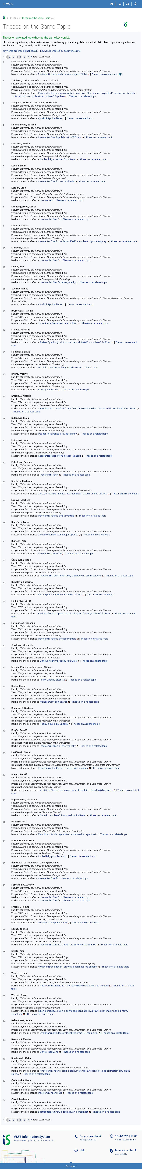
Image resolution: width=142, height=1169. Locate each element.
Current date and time (125, 1140)
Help (82, 1150)
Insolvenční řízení (49, 219)
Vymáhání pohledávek (50, 118)
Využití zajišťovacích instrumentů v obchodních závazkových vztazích (76, 790)
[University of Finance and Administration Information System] (8, 4)
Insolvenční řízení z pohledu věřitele (57, 638)
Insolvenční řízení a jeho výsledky (58, 282)
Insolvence (46, 200)
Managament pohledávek (54, 701)
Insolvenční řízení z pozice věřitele (56, 181)
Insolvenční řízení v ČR (50, 553)
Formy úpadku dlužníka (52, 679)
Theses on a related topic (105, 74)
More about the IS (125, 1150)
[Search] (120, 4)
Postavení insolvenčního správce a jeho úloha (62, 74)
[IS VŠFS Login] (135, 4)
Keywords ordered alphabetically (20, 50)
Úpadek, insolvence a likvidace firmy (57, 433)
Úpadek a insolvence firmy (52, 367)
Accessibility (121, 1154)
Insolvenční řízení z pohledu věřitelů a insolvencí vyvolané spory (72, 241)
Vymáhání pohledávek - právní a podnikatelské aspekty (67, 966)
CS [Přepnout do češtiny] (127, 4)
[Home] (112, 4)
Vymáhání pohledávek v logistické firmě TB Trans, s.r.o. (69, 1032)
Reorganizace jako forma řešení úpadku (59, 455)
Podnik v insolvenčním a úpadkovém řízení (62, 815)
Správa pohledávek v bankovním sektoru (60, 594)
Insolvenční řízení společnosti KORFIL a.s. (59, 137)
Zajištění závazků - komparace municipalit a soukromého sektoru (72, 493)
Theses (14, 17)
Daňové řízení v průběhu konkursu (58, 660)
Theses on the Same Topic (36, 17)
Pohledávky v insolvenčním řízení (57, 159)
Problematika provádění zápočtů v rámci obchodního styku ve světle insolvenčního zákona (88, 408)
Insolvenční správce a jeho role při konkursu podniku (68, 944)
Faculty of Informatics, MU (42, 1140)
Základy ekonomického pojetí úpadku (58, 534)
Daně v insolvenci (49, 1051)
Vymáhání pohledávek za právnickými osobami (63, 768)
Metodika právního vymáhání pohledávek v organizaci (67, 834)
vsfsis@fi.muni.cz (88, 1140)
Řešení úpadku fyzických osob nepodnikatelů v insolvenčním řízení (75, 342)
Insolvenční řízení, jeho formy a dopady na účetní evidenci (71, 575)
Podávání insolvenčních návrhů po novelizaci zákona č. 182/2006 (74, 985)
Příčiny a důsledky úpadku (54, 723)
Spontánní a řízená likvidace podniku (57, 323)
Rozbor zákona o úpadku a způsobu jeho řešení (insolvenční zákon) (74, 613)
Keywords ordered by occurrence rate (60, 50)
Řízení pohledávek (48, 389)
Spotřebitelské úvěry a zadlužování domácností (63, 1111)
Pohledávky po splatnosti (51, 856)
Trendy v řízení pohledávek (52, 922)
